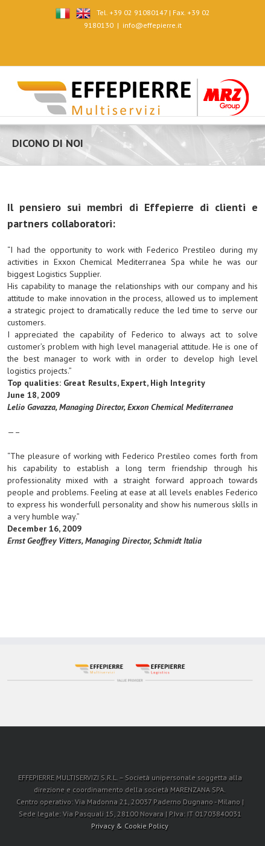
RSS (164, 46)
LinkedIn (142, 46)
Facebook (100, 47)
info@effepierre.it (152, 25)
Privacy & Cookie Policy (129, 825)
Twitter (120, 47)
